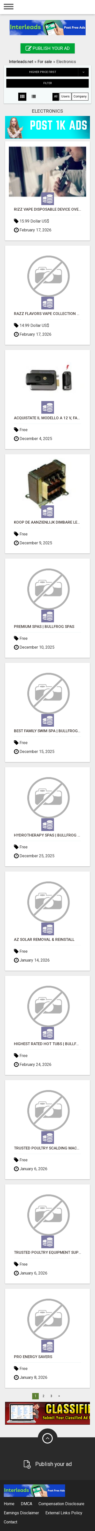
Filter (47, 83)
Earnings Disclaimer (21, 1512)
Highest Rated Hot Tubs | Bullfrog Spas (47, 1044)
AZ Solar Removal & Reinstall (44, 940)
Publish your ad (48, 48)
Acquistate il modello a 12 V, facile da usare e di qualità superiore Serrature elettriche (47, 418)
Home (9, 1503)
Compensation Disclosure (61, 1503)
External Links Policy (63, 1512)
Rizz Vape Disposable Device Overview (47, 209)
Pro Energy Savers (33, 1357)
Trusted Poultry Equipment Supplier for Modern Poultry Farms (47, 1253)
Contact (10, 1522)
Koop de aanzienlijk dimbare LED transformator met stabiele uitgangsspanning (47, 522)
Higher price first (58, 72)
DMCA (26, 1503)
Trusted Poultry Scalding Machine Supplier (47, 1148)
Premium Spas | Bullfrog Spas (44, 627)
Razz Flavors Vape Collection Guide (47, 314)
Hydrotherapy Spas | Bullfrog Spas (47, 835)
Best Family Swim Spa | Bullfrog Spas (47, 731)
